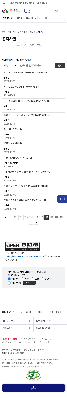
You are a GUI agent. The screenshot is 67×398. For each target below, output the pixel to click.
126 (41, 217)
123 (26, 217)
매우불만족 (16, 283)
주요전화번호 (24, 342)
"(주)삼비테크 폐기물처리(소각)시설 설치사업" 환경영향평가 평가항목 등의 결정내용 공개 (27, 101)
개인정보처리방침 (9, 339)
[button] (39, 18)
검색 (60, 65)
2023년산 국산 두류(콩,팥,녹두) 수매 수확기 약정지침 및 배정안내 (27, 115)
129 (56, 217)
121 (15, 217)
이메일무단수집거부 (29, 339)
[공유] (25, 45)
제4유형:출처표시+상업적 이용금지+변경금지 (26, 256)
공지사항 (39, 32)
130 (62, 217)
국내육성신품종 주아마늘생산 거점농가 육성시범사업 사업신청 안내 (27, 172)
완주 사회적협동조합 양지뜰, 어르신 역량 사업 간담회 (24, 18)
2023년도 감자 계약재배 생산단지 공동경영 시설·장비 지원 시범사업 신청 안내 (27, 200)
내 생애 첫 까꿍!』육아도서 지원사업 (18, 157)
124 (31, 217)
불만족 (48, 279)
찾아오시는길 (46, 339)
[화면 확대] (5, 45)
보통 (37, 279)
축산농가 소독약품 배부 (13, 129)
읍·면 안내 (21, 32)
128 (51, 217)
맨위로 (33, 388)
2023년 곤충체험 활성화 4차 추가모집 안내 (21, 86)
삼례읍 (30, 32)
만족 (27, 279)
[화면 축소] (12, 45)
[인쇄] (19, 45)
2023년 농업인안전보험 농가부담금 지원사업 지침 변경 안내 (27, 186)
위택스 (41, 312)
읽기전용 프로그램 (41, 342)
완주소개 (11, 32)
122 (20, 217)
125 (36, 217)
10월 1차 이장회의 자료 (13, 143)
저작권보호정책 (8, 342)
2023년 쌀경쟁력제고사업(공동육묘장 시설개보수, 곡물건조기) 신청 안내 (27, 72)
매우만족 (15, 279)
